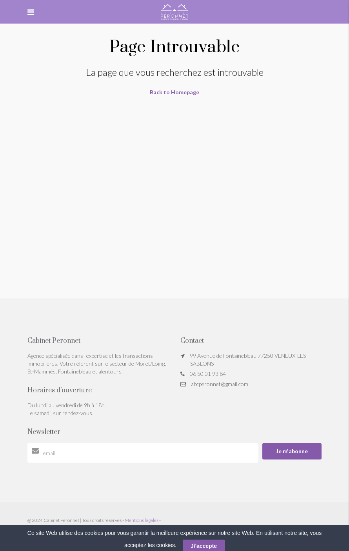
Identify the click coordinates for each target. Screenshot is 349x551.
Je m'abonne (292, 451)
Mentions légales (141, 520)
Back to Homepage (174, 92)
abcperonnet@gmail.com (219, 384)
